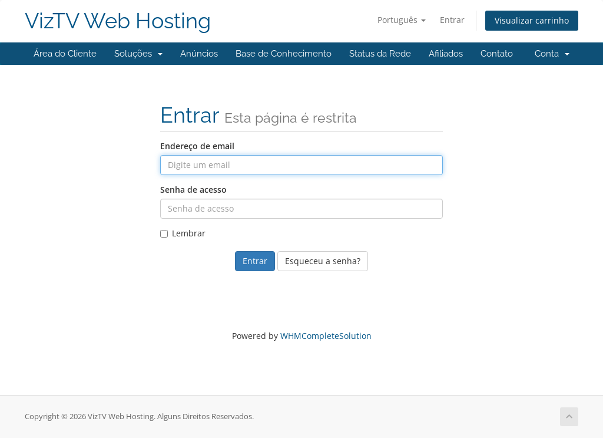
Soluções (138, 53)
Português (401, 19)
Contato (497, 53)
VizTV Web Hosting (118, 21)
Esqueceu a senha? (322, 260)
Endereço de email (197, 146)
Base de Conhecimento (284, 53)
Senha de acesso (193, 189)
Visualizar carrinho (532, 20)
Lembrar (183, 233)
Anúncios (199, 53)
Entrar (452, 19)
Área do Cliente (65, 53)
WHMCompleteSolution (326, 335)
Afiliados (446, 53)
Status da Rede (380, 53)
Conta (552, 53)
